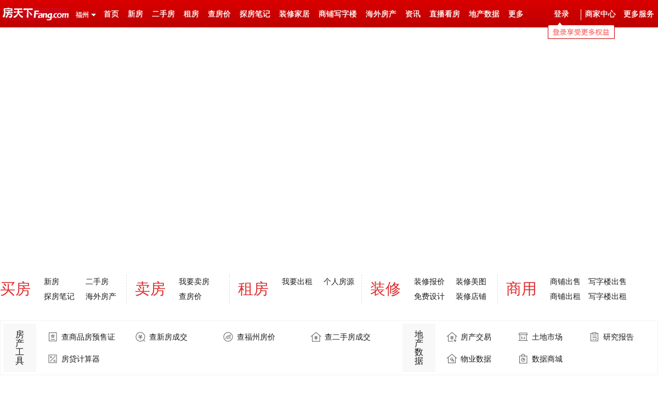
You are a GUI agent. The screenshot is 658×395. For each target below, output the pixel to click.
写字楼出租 (607, 296)
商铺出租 (565, 296)
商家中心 (600, 14)
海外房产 (381, 14)
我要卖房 (194, 281)
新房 (135, 14)
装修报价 (429, 281)
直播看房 (444, 14)
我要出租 (297, 281)
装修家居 (294, 14)
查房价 (219, 14)
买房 (15, 288)
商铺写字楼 (338, 14)
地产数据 (484, 14)
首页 (111, 14)
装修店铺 (471, 296)
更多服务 (638, 14)
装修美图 (471, 281)
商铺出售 (565, 281)
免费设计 (429, 296)
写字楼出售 (607, 281)
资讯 (413, 14)
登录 (561, 14)
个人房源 (339, 281)
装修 (385, 288)
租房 (191, 14)
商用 (521, 288)
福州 (82, 15)
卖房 (150, 288)
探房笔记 (255, 14)
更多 (516, 14)
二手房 (163, 14)
